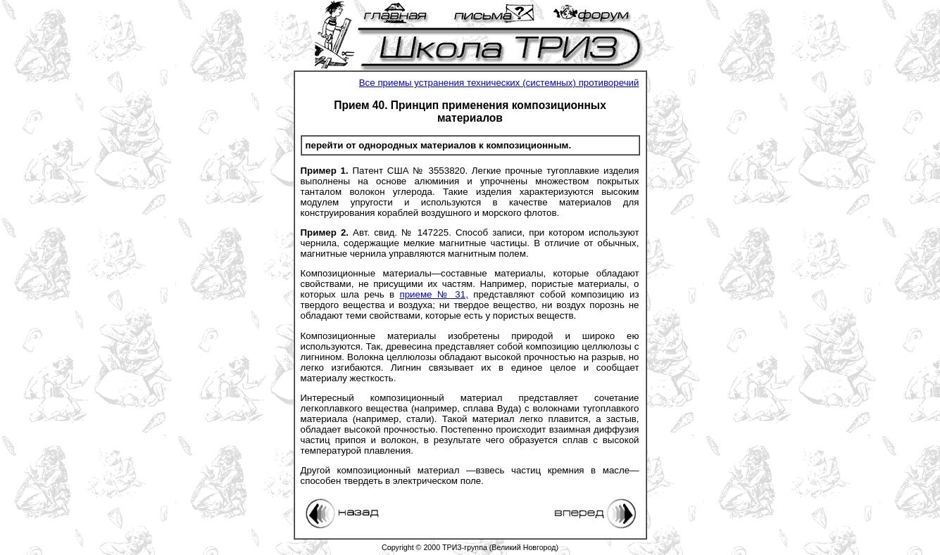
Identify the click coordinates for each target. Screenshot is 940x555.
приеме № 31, (433, 294)
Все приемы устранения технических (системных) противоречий (499, 82)
